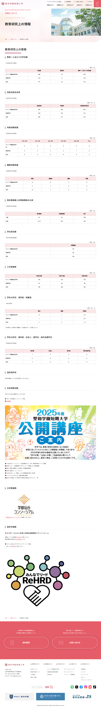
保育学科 (49, 674)
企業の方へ (73, 664)
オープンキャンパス (69, 669)
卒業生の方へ (86, 664)
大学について (13, 618)
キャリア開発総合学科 (53, 669)
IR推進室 (83, 669)
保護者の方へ (49, 664)
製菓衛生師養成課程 (52, 672)
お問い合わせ (74, 643)
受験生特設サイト (35, 672)
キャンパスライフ (69, 672)
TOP (6, 618)
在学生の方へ (61, 664)
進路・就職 (33, 677)
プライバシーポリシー (87, 680)
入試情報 (33, 674)
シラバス (83, 672)
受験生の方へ (36, 664)
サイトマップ (84, 674)
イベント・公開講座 (69, 674)
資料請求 (26, 643)
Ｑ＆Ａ (82, 677)
